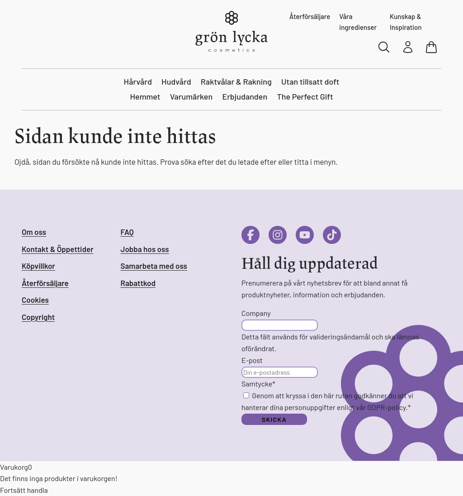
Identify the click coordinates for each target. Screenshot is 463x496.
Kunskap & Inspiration (406, 21)
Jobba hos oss (145, 248)
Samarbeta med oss (154, 265)
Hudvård (176, 81)
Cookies (35, 299)
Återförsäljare (309, 16)
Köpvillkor (38, 265)
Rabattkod (138, 282)
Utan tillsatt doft (310, 81)
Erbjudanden (244, 96)
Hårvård (138, 81)
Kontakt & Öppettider (58, 248)
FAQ (127, 231)
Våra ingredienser (358, 21)
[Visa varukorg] (432, 47)
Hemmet (145, 96)
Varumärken (191, 96)
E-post (252, 360)
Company (256, 313)
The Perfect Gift (305, 96)
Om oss (34, 231)
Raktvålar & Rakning (236, 81)
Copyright (38, 316)
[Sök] (384, 47)
